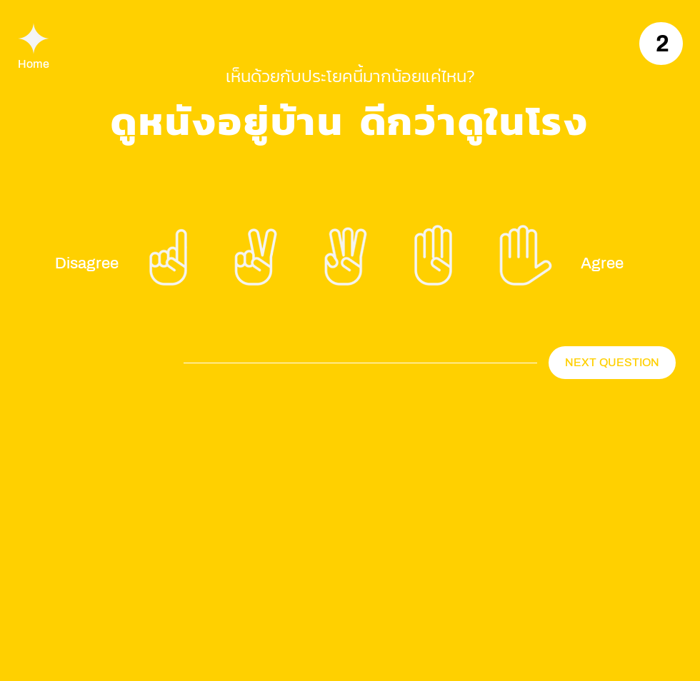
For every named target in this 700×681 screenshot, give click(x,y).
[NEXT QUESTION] (612, 362)
